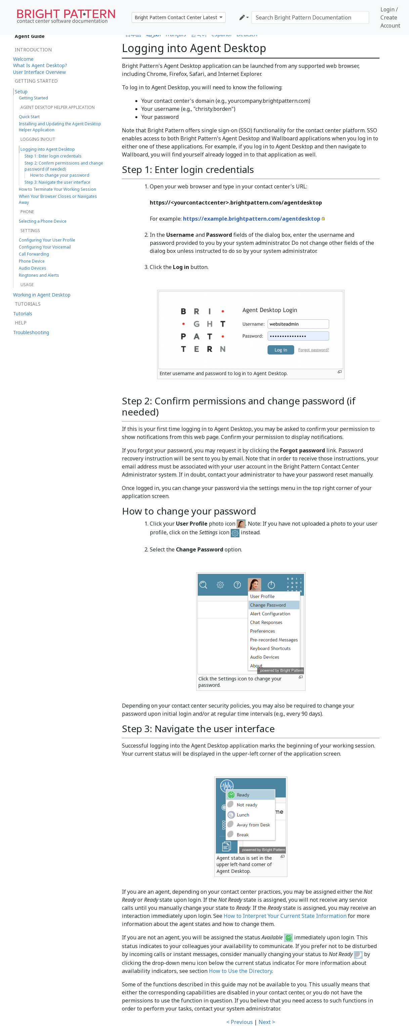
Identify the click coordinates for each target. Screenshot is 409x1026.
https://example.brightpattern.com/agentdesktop (251, 218)
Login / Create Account (390, 17)
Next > (267, 1022)
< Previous (239, 1022)
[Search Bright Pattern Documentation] (310, 17)
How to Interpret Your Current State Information (285, 916)
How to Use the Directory (240, 971)
